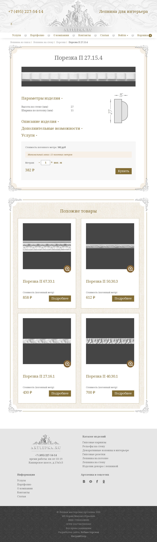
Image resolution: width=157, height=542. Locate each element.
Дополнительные (51, 128)
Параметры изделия (42, 98)
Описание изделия (40, 121)
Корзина (142, 35)
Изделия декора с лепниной (100, 466)
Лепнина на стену (93, 462)
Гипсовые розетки (93, 454)
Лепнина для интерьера (123, 11)
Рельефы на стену (93, 446)
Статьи (104, 35)
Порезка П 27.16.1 (39, 376)
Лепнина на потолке (95, 458)
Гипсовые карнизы (94, 442)
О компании (61, 35)
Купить (123, 171)
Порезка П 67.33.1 (39, 281)
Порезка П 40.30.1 (102, 376)
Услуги (16, 35)
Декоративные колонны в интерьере (105, 450)
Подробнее (60, 298)
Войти (123, 35)
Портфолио (37, 35)
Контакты (84, 35)
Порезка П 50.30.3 (102, 281)
